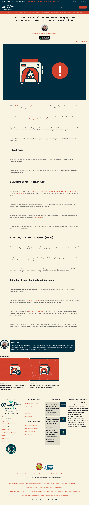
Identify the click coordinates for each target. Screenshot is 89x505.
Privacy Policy (20, 473)
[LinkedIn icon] (75, 2)
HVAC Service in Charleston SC (17, 483)
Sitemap (70, 473)
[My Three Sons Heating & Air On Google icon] (79, 2)
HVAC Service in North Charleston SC (35, 487)
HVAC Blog (14, 12)
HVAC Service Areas (6, 429)
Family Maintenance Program (8, 432)
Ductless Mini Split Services (32, 403)
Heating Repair (22, 12)
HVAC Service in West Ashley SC (34, 483)
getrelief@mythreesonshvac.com (9, 423)
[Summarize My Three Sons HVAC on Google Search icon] (85, 2)
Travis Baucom (42, 33)
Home (8, 12)
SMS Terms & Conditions (44, 473)
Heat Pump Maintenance (31, 428)
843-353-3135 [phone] (31, 1)
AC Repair (27, 413)
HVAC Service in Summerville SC (54, 487)
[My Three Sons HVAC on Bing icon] (81, 2)
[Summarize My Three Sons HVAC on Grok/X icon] (83, 2)
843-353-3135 (4, 421)
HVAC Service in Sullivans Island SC (46, 495)
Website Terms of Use (30, 473)
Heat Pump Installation (31, 425)
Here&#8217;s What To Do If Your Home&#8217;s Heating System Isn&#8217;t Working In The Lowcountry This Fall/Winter (55, 12)
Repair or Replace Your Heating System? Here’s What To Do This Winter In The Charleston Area (13, 387)
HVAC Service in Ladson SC (62, 495)
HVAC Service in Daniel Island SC (36, 491)
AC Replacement (29, 416)
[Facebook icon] (73, 2)
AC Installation (29, 407)
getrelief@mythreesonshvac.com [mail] (48, 1)
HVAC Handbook (5, 438)
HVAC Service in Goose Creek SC (54, 491)
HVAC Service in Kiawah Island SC (28, 495)
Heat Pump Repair (30, 431)
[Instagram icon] (77, 2)
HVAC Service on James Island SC (70, 483)
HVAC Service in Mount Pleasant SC (18, 491)
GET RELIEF (82, 7)
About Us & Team (5, 441)
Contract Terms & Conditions (59, 473)
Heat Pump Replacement (32, 434)
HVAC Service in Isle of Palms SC (72, 491)
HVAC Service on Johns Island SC (52, 483)
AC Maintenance (29, 410)
